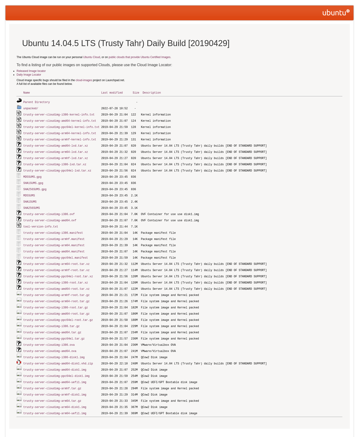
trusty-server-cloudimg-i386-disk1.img (53, 347)
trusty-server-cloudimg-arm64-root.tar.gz (56, 293)
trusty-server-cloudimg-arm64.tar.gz (52, 389)
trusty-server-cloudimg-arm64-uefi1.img (54, 401)
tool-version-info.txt (40, 222)
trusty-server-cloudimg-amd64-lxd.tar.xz (55, 144)
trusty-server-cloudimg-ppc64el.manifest (55, 252)
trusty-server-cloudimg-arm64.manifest (53, 240)
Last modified (112, 92)
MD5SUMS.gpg (32, 174)
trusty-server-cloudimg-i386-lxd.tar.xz (54, 162)
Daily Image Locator (29, 74)
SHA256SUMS (31, 204)
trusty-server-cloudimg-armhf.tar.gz (52, 377)
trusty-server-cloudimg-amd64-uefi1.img (54, 371)
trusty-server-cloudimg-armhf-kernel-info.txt (59, 138)
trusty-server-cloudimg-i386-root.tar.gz (55, 299)
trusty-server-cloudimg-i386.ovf (49, 210)
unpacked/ (30, 108)
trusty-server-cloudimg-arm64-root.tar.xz (56, 258)
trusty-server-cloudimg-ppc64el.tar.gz (53, 329)
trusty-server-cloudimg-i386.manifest (53, 228)
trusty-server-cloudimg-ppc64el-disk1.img (56, 365)
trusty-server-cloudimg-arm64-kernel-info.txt (59, 132)
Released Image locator (31, 71)
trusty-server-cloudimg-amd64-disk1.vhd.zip (58, 353)
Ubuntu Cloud (91, 57)
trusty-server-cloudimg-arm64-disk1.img (54, 395)
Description (152, 92)
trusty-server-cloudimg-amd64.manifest (53, 246)
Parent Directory (36, 102)
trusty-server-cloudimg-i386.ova (49, 335)
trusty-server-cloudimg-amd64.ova (49, 341)
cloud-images (84, 80)
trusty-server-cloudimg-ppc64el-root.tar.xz (58, 270)
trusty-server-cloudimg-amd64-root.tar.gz (56, 305)
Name (26, 92)
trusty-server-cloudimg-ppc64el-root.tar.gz (58, 311)
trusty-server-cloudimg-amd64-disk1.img (54, 359)
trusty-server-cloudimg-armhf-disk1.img (54, 383)
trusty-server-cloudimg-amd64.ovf (49, 216)
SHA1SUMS (30, 198)
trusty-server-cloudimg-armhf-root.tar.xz (56, 264)
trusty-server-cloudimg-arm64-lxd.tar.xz (55, 150)
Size (136, 92)
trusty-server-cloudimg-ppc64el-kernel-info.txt (61, 126)
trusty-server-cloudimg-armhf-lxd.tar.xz (55, 156)
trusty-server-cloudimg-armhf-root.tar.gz (56, 287)
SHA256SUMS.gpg (34, 186)
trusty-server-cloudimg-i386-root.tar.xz (55, 276)
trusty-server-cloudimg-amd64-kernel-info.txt (59, 120)
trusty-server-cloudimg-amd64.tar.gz (52, 323)
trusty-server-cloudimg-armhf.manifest (53, 234)
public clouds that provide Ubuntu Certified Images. (140, 57)
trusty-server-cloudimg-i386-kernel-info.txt (59, 114)
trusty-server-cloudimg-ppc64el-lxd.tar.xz (57, 168)
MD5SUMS (29, 192)
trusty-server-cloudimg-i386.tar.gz (51, 317)
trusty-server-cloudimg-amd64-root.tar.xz (56, 281)
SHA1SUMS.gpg (33, 180)
